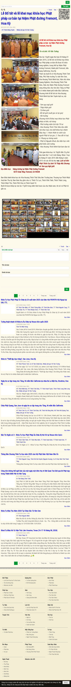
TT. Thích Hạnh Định (46, 440)
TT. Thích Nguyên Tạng (60, 307)
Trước (50, 10)
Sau (55, 10)
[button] (68, 2)
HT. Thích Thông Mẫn (34, 307)
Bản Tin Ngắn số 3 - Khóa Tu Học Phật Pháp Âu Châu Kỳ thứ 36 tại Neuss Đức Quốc (31, 435)
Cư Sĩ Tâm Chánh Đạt (36, 364)
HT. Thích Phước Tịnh (22, 364)
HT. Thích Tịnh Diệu (33, 389)
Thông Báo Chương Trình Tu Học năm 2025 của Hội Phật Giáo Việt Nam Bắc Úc (29, 454)
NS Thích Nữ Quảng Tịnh (61, 410)
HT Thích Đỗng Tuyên (8, 30)
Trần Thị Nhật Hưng (22, 327)
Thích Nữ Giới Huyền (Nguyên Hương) (41, 459)
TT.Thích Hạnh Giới (58, 440)
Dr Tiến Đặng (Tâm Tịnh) (23, 479)
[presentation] (16, 282)
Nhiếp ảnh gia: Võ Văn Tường (25, 30)
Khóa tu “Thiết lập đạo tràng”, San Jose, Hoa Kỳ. (18, 359)
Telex (63, 250)
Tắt (59, 250)
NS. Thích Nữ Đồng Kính (46, 410)
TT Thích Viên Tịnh (44, 310)
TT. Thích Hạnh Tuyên (46, 389)
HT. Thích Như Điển (34, 440)
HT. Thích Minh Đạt (21, 389)
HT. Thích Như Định (47, 307)
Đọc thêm (67, 317)
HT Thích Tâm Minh (22, 307)
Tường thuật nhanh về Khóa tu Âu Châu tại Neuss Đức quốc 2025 (24, 322)
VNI (67, 250)
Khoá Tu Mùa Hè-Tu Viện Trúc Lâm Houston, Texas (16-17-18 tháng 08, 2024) (29, 530)
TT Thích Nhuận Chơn (31, 310)
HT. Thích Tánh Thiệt (22, 440)
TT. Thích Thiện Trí (21, 535)
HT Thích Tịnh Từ (21, 410)
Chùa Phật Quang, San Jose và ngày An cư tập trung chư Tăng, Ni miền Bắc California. (32, 406)
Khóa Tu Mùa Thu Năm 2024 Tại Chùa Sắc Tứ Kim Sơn (21, 511)
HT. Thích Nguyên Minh (23, 516)
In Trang (2, 246)
